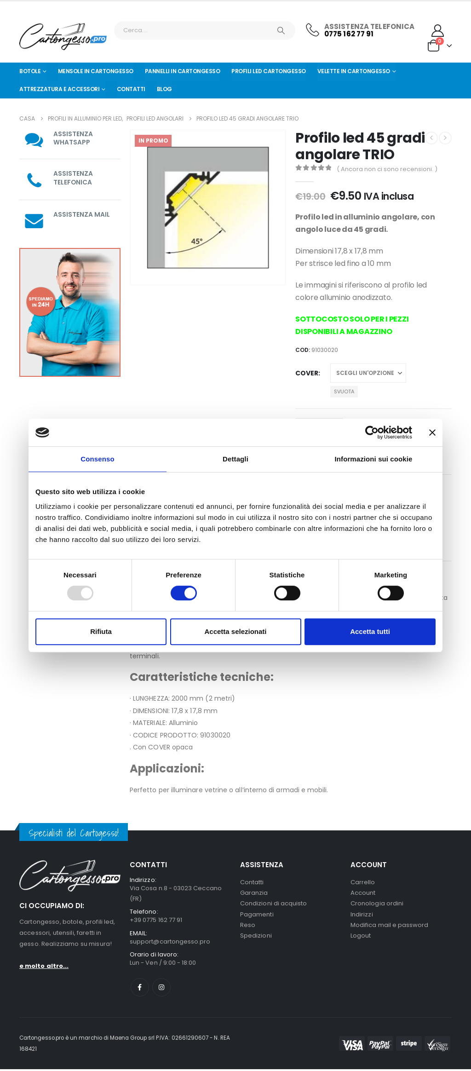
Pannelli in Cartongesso (182, 71)
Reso (247, 926)
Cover (306, 373)
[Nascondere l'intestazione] (63, 36)
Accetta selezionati (235, 631)
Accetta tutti (370, 631)
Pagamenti (257, 915)
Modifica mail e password (389, 926)
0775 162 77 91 (349, 34)
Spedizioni (256, 937)
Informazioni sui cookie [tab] (374, 459)
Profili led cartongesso (268, 71)
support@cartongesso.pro (170, 942)
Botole (29, 71)
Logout (360, 937)
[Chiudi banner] (432, 432)
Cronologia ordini (376, 904)
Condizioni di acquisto (273, 904)
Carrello (362, 882)
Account (362, 893)
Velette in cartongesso (353, 71)
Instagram (161, 989)
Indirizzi (361, 915)
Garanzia (254, 893)
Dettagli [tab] (235, 459)
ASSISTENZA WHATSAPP (73, 138)
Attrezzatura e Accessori (59, 89)
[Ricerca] (281, 30)
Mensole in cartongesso (95, 71)
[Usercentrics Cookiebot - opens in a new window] (372, 432)
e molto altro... (44, 966)
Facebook (140, 989)
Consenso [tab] (97, 459)
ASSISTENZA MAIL (81, 214)
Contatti (131, 89)
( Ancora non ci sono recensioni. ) (387, 169)
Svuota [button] (344, 391)
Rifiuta (101, 631)
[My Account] (438, 30)
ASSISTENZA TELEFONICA (73, 177)
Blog (164, 89)
